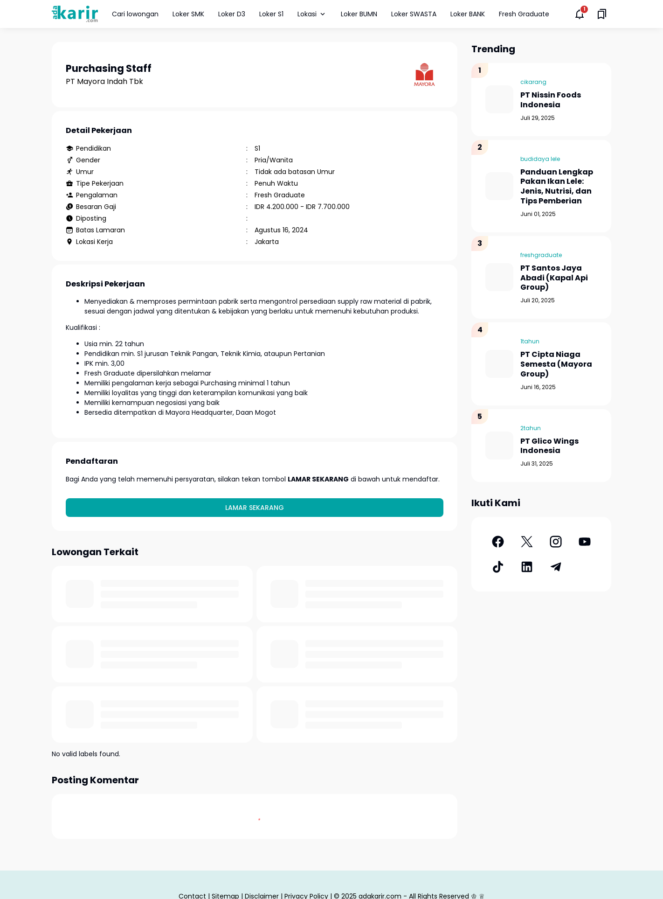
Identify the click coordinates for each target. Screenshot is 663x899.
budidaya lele (540, 159)
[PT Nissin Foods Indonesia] (499, 99)
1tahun (529, 341)
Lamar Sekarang (254, 507)
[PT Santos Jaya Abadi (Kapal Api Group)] (499, 277)
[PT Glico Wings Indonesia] (499, 446)
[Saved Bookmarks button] (602, 14)
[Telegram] (555, 567)
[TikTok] (498, 567)
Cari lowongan (135, 14)
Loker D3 (231, 14)
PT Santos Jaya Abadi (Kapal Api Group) (554, 278)
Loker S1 (271, 14)
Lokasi (312, 14)
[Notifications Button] (579, 14)
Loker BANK (467, 14)
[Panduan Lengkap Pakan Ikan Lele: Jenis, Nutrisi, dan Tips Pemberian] (499, 186)
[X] (526, 541)
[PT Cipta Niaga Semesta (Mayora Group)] (499, 364)
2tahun (530, 428)
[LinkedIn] (526, 567)
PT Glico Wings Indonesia (549, 446)
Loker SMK (188, 14)
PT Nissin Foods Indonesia (550, 100)
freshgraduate (541, 255)
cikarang (533, 82)
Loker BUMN (359, 14)
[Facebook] (498, 541)
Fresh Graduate (524, 14)
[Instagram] (555, 541)
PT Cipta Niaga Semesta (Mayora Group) (556, 364)
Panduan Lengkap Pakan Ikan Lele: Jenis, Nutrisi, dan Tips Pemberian (556, 186)
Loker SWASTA (413, 14)
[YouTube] (584, 541)
